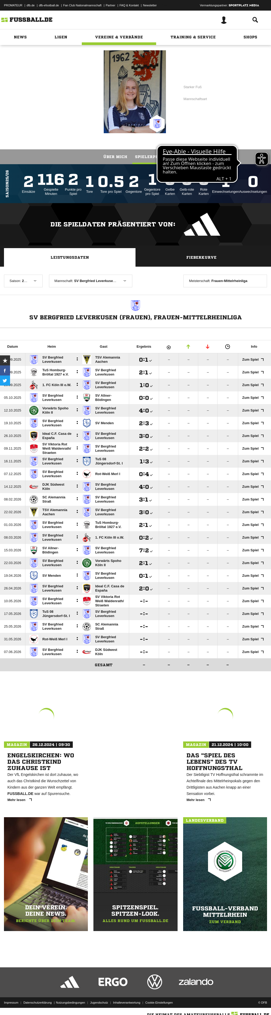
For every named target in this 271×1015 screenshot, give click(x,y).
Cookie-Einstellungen (159, 1002)
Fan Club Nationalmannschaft (82, 5)
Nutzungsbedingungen (70, 1002)
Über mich (115, 157)
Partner (110, 5)
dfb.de (30, 5)
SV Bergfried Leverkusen (57, 91)
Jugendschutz (99, 1002)
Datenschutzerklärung (37, 1002)
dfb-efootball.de (49, 5)
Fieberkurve (201, 257)
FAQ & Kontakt (129, 5)
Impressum (11, 1002)
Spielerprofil (151, 157)
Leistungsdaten (70, 257)
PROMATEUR (13, 5)
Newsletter (150, 5)
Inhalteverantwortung (126, 1002)
